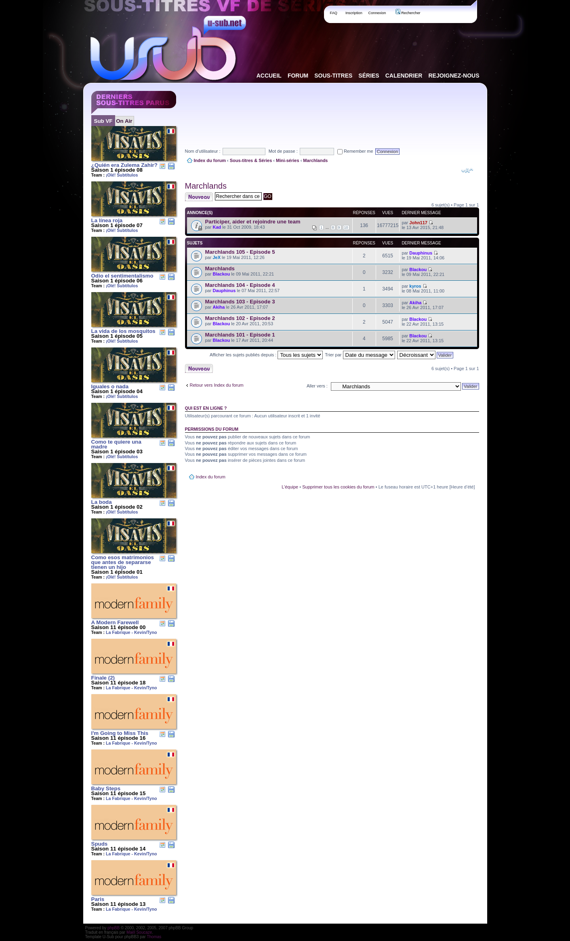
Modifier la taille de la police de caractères (467, 170)
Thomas (154, 937)
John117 (418, 222)
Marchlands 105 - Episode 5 (240, 252)
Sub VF (103, 121)
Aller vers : (317, 385)
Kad (216, 227)
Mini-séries (287, 160)
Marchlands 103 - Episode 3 (240, 302)
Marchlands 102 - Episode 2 (240, 318)
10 (346, 227)
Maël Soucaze (139, 932)
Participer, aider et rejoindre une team (253, 222)
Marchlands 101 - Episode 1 (240, 335)
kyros (415, 286)
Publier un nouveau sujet (199, 196)
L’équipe (290, 486)
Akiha (218, 307)
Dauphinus (420, 253)
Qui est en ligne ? (206, 408)
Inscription (353, 13)
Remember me (355, 151)
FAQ (334, 13)
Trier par (360, 354)
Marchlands (315, 160)
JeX (216, 257)
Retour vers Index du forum (217, 385)
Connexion (377, 13)
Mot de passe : (283, 151)
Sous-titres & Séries (251, 160)
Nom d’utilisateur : (203, 151)
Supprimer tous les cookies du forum (338, 486)
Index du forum (210, 160)
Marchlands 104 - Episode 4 (240, 285)
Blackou (221, 274)
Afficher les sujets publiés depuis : (266, 354)
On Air (124, 121)
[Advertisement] (332, 109)
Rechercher (408, 13)
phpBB (113, 928)
